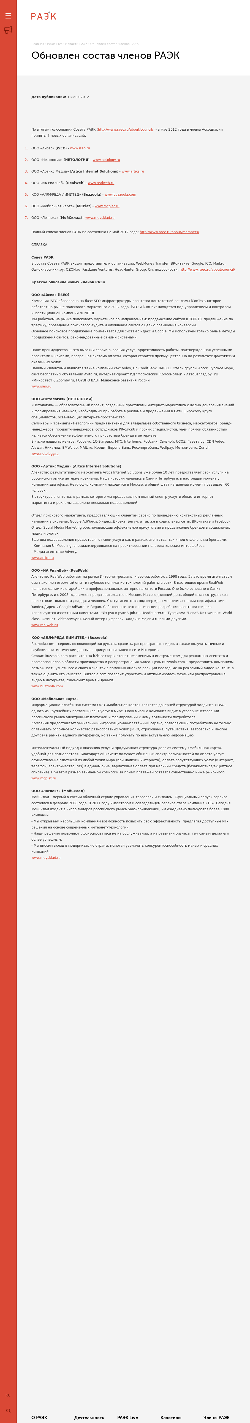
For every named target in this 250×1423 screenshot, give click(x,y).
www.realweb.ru (101, 183)
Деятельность (89, 1417)
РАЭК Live (54, 44)
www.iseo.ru (80, 148)
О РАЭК (39, 1417)
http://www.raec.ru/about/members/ (169, 232)
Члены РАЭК (216, 1417)
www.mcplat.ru (107, 206)
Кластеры (171, 1417)
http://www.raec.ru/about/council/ (125, 129)
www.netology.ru (106, 160)
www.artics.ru (133, 171)
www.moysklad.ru (100, 218)
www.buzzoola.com (120, 195)
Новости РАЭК (76, 44)
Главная (38, 44)
